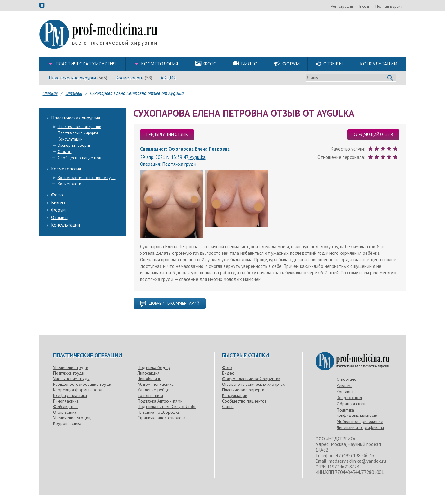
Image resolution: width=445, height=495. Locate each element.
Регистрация (375, 6)
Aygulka (198, 157)
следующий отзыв (373, 134)
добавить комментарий (169, 303)
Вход (398, 6)
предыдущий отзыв (167, 134)
